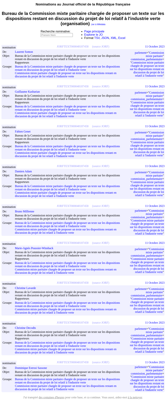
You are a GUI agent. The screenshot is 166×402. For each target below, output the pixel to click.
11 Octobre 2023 (155, 46)
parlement (141, 52)
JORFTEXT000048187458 (72, 46)
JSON (105, 37)
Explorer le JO (93, 34)
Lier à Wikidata (98, 24)
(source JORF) (100, 46)
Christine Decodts (27, 327)
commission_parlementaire (146, 59)
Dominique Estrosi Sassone (32, 367)
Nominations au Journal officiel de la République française (83, 4)
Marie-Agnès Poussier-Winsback (36, 248)
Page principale (94, 31)
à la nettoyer (135, 397)
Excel (121, 37)
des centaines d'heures (51, 397)
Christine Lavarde (27, 288)
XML (114, 37)
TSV (97, 37)
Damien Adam (25, 171)
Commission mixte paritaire (155, 54)
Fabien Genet (24, 131)
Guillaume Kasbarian (29, 91)
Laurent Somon (25, 51)
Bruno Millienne (26, 211)
